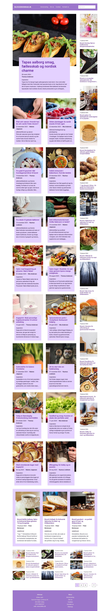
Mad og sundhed (60, 230)
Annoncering (44, 7)
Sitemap (70, 607)
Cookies (58, 7)
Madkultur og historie (27, 181)
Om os (52, 7)
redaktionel (20, 531)
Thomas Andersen (27, 77)
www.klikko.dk (41, 606)
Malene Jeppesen (31, 470)
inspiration (25, 80)
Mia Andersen (67, 126)
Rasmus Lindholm (64, 470)
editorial (18, 132)
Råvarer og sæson (27, 132)
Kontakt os (65, 7)
